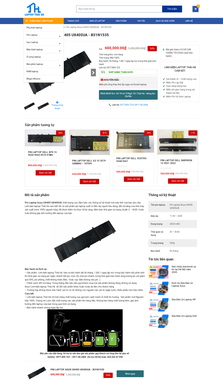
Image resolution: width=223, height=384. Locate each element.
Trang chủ (73, 21)
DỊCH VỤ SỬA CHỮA (165, 21)
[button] (128, 95)
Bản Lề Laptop (97, 21)
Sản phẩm (121, 21)
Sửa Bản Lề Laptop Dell (184, 316)
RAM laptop (32, 71)
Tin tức (141, 21)
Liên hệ (189, 21)
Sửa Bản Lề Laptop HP (184, 299)
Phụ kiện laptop (34, 27)
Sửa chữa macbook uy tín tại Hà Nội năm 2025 (184, 269)
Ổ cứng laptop (33, 57)
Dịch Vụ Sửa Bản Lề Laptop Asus (182, 284)
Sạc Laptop (44, 43)
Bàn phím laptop (44, 65)
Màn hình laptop (44, 50)
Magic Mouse (33, 78)
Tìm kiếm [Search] (172, 8)
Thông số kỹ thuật (57, 105)
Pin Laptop (44, 36)
